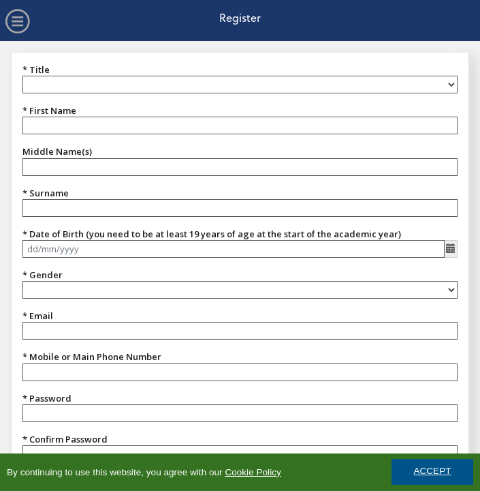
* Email (37, 316)
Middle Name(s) (57, 151)
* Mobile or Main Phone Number (91, 357)
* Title (36, 69)
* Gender (42, 275)
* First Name (49, 110)
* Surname (45, 193)
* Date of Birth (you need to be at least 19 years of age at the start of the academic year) (211, 234)
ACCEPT (432, 471)
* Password (46, 398)
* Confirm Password (65, 439)
